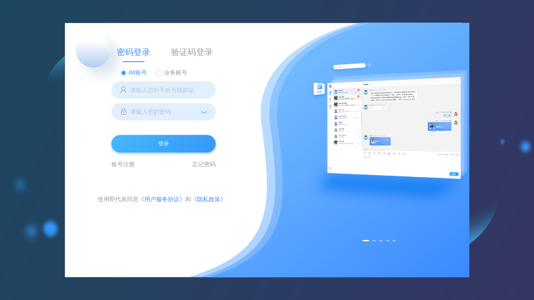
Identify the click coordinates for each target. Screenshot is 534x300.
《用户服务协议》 (162, 199)
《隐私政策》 (208, 199)
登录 (163, 143)
